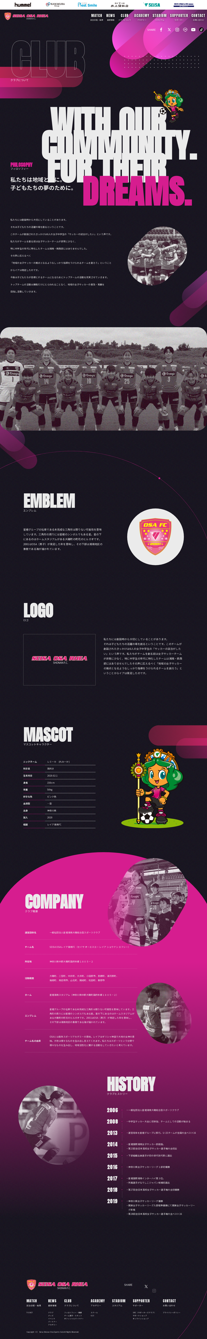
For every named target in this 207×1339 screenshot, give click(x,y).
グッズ (50, 1315)
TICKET (29, 1312)
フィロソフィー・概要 (73, 1312)
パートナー (52, 1321)
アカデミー (52, 1324)
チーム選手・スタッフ (73, 1315)
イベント (51, 1318)
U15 (92, 1315)
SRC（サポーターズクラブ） (144, 1312)
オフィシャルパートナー (74, 1318)
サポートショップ (140, 1315)
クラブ (50, 1312)
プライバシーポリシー (172, 1312)
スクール (94, 1312)
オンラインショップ (141, 1318)
